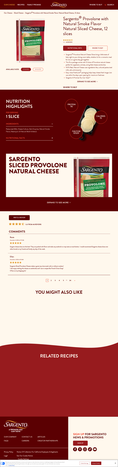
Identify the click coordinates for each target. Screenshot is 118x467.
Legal (6, 455)
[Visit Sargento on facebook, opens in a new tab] (75, 449)
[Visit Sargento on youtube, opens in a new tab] (95, 449)
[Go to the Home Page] (59, 5)
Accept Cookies (96, 463)
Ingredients (12, 123)
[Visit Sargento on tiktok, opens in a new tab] (90, 449)
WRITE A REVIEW (19, 218)
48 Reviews (69, 42)
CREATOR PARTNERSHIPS (48, 441)
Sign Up (80, 443)
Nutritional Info (75, 48)
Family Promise (34, 5)
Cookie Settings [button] (23, 459)
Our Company (10, 437)
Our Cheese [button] (9, 5)
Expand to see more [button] (87, 81)
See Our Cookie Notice (25, 455)
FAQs (6, 441)
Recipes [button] (20, 5)
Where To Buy (97, 48)
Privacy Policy (8, 452)
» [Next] (74, 280)
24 (70, 280)
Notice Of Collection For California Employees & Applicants (37, 452)
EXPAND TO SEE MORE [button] (59, 202)
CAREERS (25, 441)
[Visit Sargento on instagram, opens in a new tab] (85, 449)
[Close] (115, 463)
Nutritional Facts (15, 138)
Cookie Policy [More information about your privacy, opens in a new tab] (11, 465)
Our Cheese (8, 13)
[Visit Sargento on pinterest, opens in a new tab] (80, 449)
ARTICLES (41, 437)
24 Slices (38, 69)
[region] (59, 463)
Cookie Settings (84, 463)
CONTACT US (27, 437)
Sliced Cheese (18, 13)
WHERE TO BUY (96, 5)
